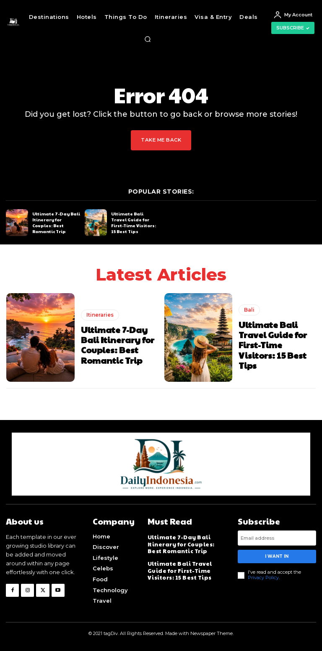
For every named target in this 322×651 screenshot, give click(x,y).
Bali (249, 310)
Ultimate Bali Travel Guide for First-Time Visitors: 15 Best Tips (133, 222)
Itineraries (100, 315)
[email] (277, 538)
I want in (276, 556)
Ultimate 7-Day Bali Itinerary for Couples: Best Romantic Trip (56, 222)
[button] (147, 39)
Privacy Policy (263, 577)
